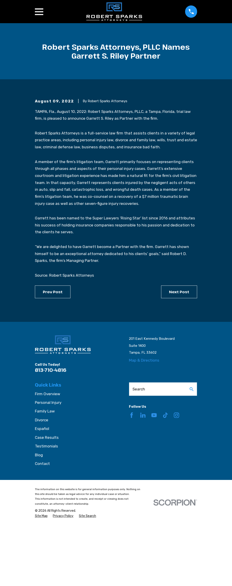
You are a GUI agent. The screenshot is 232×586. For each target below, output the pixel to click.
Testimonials (46, 507)
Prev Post (53, 352)
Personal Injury (48, 463)
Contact (42, 524)
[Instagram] (176, 476)
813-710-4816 (50, 430)
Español (42, 489)
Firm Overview (47, 454)
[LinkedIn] (143, 476)
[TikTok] (165, 476)
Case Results (47, 498)
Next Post (179, 352)
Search (139, 450)
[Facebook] (131, 476)
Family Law (45, 472)
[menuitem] (41, 577)
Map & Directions (144, 421)
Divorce (41, 481)
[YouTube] (154, 476)
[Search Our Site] (191, 450)
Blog (39, 516)
